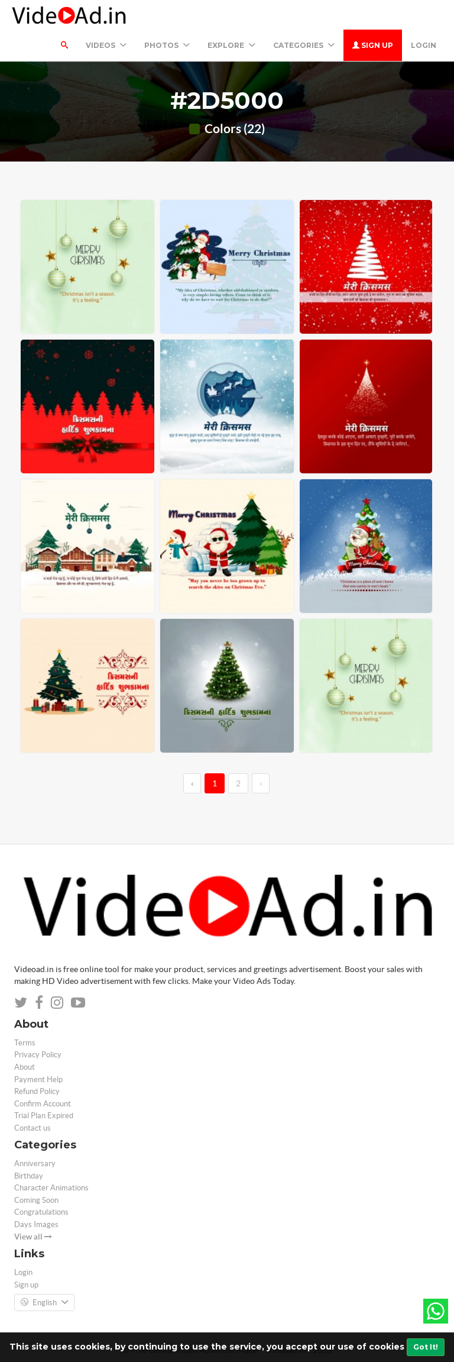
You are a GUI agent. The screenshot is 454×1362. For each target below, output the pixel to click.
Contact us (32, 1128)
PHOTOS (167, 45)
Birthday (28, 1175)
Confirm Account (42, 1103)
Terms (24, 1042)
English (44, 1303)
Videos (106, 45)
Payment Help (38, 1079)
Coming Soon (36, 1200)
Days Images (36, 1224)
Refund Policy (37, 1091)
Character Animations (51, 1187)
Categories (304, 45)
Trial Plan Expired (43, 1115)
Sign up (372, 45)
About (24, 1067)
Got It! (425, 1346)
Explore (231, 45)
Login (423, 45)
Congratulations (41, 1212)
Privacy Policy (37, 1054)
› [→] (261, 783)
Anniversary (35, 1163)
